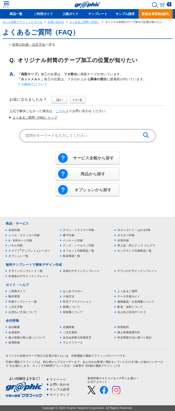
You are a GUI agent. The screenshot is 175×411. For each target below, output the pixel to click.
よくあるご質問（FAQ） (84, 22)
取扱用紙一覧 (71, 256)
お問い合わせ (56, 22)
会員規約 (14, 332)
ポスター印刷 (125, 235)
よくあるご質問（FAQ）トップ (35, 117)
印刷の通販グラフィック (21, 361)
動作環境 (14, 296)
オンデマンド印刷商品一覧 (134, 250)
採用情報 (14, 342)
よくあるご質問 (127, 291)
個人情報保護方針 (128, 332)
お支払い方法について (22, 312)
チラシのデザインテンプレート (137, 271)
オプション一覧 (18, 256)
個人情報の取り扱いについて (27, 337)
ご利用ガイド (17, 291)
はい (59, 99)
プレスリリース (73, 342)
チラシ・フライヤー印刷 (78, 230)
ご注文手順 (15, 306)
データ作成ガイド (128, 296)
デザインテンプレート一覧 (25, 271)
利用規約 (123, 327)
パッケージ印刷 (73, 240)
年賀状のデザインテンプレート (28, 276)
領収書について (73, 312)
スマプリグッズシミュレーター (29, 250)
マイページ (58, 379)
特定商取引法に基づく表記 (134, 337)
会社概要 (14, 327)
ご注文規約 (70, 332)
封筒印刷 (123, 240)
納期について (71, 306)
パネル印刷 (15, 245)
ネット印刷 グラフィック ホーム (22, 22)
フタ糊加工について (32, 84)
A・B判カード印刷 (20, 240)
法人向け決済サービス (131, 312)
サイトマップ (59, 394)
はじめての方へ (73, 291)
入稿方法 (68, 296)
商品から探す (93, 174)
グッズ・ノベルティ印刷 (78, 245)
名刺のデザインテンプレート (81, 271)
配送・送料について (130, 306)
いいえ (77, 99)
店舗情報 (68, 327)
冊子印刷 (68, 235)
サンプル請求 (59, 389)
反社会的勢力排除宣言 (77, 337)
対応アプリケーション (77, 301)
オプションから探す (93, 190)
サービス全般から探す (93, 158)
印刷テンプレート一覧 (22, 301)
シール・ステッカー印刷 (24, 235)
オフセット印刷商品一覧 (78, 250)
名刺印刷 (14, 230)
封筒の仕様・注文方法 (28, 44)
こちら (61, 111)
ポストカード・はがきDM (133, 230)
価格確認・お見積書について (135, 301)
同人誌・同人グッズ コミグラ (136, 245)
